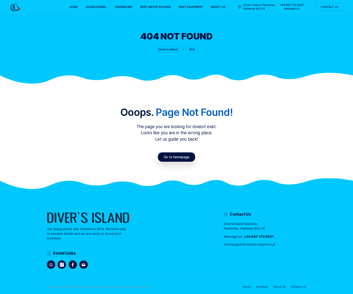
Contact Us (298, 286)
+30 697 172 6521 (259, 236)
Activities (262, 286)
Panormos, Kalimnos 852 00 (244, 228)
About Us (279, 286)
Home (246, 286)
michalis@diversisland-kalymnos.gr (249, 244)
